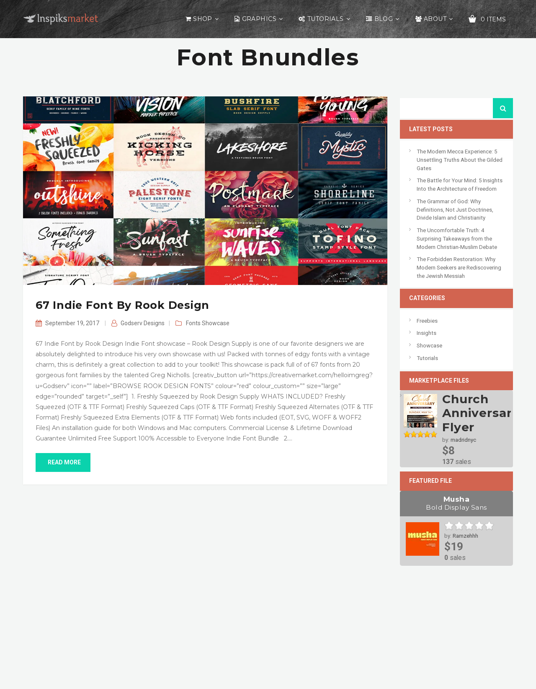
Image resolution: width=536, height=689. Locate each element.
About (435, 19)
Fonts (193, 323)
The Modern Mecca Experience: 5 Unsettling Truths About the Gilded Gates (459, 159)
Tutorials (325, 19)
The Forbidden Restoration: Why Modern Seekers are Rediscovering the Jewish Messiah (459, 267)
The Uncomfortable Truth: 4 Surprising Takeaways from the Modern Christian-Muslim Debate (457, 238)
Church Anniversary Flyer (480, 413)
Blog (383, 19)
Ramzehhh (465, 536)
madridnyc (463, 440)
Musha (456, 503)
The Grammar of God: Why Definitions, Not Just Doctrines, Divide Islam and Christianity (455, 209)
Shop (202, 19)
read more (63, 462)
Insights (426, 333)
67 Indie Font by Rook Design (122, 305)
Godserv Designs (143, 323)
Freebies (427, 321)
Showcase (215, 323)
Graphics (259, 19)
